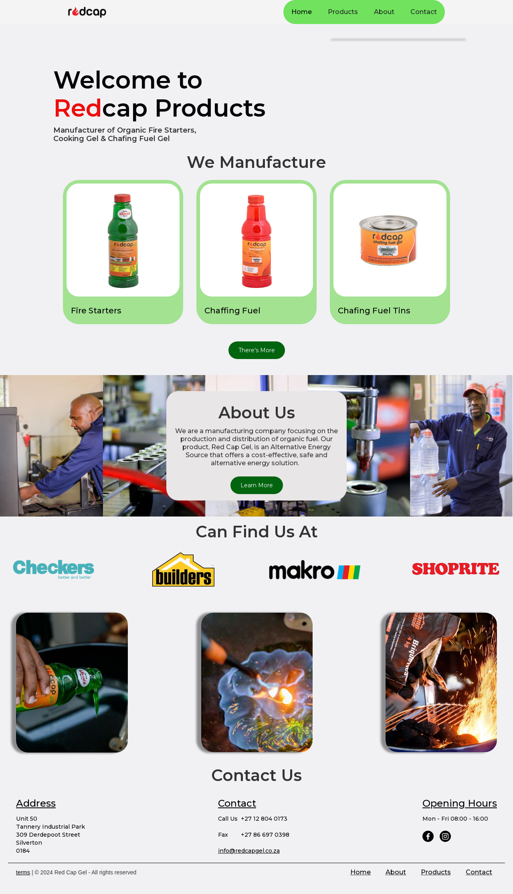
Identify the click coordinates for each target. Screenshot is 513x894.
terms (23, 872)
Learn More (256, 485)
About (384, 12)
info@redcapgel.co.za (249, 850)
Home (301, 12)
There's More (256, 350)
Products (343, 12)
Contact (423, 12)
